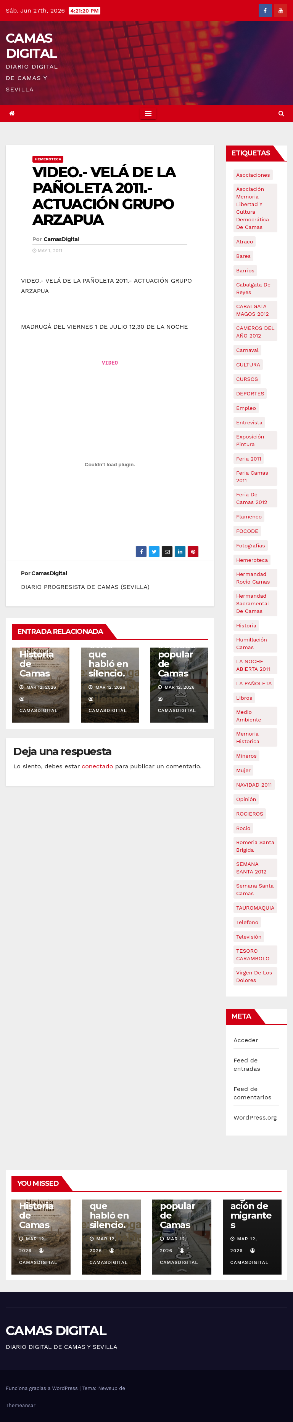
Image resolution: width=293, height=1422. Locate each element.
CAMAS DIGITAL (31, 45)
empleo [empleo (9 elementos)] (246, 408)
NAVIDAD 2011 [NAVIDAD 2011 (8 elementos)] (254, 785)
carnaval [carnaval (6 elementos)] (247, 350)
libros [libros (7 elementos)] (244, 698)
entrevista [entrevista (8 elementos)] (249, 422)
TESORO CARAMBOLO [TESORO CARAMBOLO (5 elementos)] (253, 954)
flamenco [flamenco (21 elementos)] (249, 516)
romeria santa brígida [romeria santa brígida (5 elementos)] (255, 846)
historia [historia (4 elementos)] (246, 625)
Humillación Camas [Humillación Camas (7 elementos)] (251, 643)
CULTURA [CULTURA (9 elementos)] (248, 364)
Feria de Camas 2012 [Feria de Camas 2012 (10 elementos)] (251, 498)
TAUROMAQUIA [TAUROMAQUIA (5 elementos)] (255, 908)
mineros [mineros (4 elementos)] (246, 756)
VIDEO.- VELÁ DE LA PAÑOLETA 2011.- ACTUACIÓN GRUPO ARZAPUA (103, 196)
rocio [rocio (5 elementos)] (243, 828)
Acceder (245, 1040)
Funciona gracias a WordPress (42, 1388)
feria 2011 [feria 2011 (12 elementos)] (248, 459)
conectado (97, 766)
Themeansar (20, 1405)
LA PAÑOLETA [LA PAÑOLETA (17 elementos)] (254, 683)
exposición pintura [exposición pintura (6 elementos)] (250, 440)
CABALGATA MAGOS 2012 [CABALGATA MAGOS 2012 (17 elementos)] (252, 310)
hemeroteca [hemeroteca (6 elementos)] (252, 560)
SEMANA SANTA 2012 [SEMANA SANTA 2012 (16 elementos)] (251, 868)
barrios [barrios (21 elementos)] (245, 270)
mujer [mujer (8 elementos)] (243, 770)
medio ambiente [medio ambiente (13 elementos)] (248, 716)
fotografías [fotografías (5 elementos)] (250, 545)
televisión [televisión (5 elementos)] (248, 937)
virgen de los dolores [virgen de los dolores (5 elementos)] (254, 976)
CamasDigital (61, 239)
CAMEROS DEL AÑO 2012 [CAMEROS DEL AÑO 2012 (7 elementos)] (255, 332)
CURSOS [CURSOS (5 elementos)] (247, 379)
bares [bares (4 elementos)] (243, 256)
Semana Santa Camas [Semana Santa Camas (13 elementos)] (255, 889)
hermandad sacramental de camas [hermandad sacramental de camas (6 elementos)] (252, 603)
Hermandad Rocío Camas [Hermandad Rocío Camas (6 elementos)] (253, 578)
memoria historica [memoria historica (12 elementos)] (247, 737)
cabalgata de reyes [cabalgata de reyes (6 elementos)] (253, 288)
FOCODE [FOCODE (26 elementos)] (247, 531)
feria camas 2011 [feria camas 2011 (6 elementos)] (252, 476)
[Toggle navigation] (148, 113)
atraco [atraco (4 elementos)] (244, 241)
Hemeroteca (48, 159)
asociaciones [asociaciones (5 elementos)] (253, 175)
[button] (281, 113)
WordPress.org (255, 1117)
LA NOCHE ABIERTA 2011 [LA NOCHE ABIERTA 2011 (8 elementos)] (253, 665)
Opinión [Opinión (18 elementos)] (246, 799)
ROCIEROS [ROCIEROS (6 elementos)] (249, 814)
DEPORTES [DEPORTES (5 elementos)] (250, 393)
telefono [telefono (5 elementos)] (247, 922)
